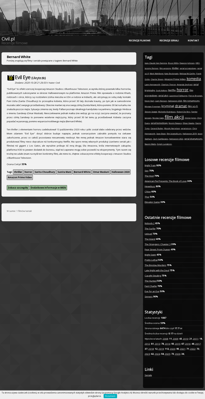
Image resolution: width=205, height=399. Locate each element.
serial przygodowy (188, 68)
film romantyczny (191, 100)
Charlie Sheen (157, 79)
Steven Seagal (151, 111)
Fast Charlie (151, 286)
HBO (198, 63)
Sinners (149, 296)
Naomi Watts (150, 144)
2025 (167, 353)
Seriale (148, 375)
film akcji (174, 117)
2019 (161, 348)
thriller (18, 172)
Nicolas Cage (158, 118)
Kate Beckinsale (171, 73)
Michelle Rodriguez (167, 111)
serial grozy (186, 128)
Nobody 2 (150, 223)
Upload (148, 233)
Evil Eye (30, 77)
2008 (165, 338)
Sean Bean (161, 133)
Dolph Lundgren (164, 144)
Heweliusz (150, 186)
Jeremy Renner (152, 68)
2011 (195, 338)
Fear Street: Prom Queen (157, 249)
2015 (177, 343)
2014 (167, 343)
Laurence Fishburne (178, 95)
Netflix (172, 90)
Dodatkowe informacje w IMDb (48, 187)
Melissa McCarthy (187, 73)
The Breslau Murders (155, 265)
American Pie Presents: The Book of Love (166, 181)
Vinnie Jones (190, 118)
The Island (150, 239)
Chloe (148, 191)
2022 (193, 348)
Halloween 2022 (176, 139)
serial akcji (163, 95)
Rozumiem (110, 396)
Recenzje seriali (169, 40)
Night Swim (150, 254)
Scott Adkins (161, 90)
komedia (194, 78)
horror (28, 172)
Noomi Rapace (175, 123)
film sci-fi (193, 106)
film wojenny (165, 68)
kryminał (167, 106)
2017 (198, 343)
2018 (151, 348)
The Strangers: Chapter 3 (158, 244)
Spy (147, 170)
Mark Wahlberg (156, 73)
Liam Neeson (161, 101)
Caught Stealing (153, 275)
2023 (147, 353)
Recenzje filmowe (139, 40)
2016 (188, 343)
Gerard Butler (157, 128)
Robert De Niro (183, 111)
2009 (175, 338)
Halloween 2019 (190, 133)
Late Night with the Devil (157, 270)
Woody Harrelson (172, 128)
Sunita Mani (64, 172)
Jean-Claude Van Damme (156, 63)
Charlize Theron (168, 84)
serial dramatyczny (193, 138)
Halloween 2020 (121, 172)
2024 (157, 353)
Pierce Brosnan (195, 95)
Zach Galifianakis (160, 139)
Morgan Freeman (152, 106)
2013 (157, 343)
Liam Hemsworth (152, 84)
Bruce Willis (173, 63)
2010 (185, 338)
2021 (182, 348)
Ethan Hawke (188, 123)
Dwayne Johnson (187, 63)
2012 (147, 343)
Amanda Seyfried (184, 84)
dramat (181, 106)
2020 (172, 348)
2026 (177, 353)
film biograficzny (174, 133)
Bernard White (82, 172)
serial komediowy (159, 123)
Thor (147, 196)
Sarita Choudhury (45, 172)
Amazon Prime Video (20, 177)
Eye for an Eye (152, 291)
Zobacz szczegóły (18, 187)
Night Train (150, 165)
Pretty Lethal (151, 259)
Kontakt (193, 40)
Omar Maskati (101, 172)
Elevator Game (152, 202)
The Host (149, 175)
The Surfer (150, 228)
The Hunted (151, 280)
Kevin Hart (149, 101)
